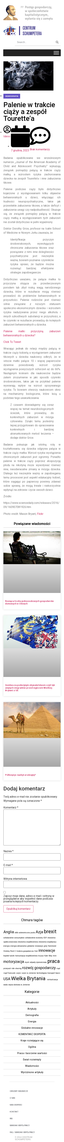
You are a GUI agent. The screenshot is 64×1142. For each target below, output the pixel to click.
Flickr (40, 513)
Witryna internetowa (15, 878)
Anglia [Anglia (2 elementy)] (8, 932)
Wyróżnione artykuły (32, 1072)
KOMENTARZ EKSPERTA (32, 1034)
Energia (32, 1021)
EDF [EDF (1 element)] (45, 938)
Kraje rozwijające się (32, 1040)
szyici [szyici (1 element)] (18, 973)
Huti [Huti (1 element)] (36, 951)
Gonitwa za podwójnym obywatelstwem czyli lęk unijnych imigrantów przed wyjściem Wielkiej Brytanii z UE (30, 688)
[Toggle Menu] (56, 52)
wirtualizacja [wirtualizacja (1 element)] (52, 979)
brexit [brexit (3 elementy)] (50, 931)
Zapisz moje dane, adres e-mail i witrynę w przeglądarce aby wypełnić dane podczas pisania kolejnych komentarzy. (28, 899)
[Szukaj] (57, 42)
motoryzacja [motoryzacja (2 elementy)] (13, 961)
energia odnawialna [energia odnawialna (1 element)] (18, 946)
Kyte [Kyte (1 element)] (46, 956)
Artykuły (32, 1008)
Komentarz (10, 807)
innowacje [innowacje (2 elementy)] (46, 950)
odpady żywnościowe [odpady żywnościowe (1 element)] (38, 962)
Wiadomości (32, 1066)
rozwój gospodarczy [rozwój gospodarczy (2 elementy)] (39, 968)
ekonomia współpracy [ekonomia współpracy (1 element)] (47, 942)
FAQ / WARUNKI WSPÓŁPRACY (22, 1132)
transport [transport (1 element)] (51, 973)
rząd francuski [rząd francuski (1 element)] (9, 973)
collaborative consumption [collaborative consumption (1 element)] (13, 938)
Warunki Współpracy (20, 1125)
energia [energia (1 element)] (6, 946)
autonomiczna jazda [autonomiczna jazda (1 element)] (27, 932)
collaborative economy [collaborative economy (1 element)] (34, 938)
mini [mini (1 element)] (54, 956)
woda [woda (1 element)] (5, 985)
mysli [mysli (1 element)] (27, 962)
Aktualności (32, 1002)
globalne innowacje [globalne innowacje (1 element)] (35, 946)
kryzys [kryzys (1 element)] (41, 956)
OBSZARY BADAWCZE (19, 1091)
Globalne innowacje (32, 1027)
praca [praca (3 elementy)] (53, 961)
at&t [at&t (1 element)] (16, 932)
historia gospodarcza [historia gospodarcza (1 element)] (25, 951)
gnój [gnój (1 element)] (45, 946)
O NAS (12, 1098)
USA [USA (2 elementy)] (6, 979)
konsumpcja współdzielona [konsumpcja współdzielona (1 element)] (26, 956)
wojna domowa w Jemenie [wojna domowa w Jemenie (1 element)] (19, 985)
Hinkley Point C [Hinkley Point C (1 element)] (9, 951)
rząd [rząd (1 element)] (58, 968)
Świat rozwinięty (32, 1059)
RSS (11, 1118)
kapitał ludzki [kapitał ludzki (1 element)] (9, 956)
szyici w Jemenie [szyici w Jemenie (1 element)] (29, 973)
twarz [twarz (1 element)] (57, 973)
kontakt (14, 1112)
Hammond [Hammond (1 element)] (52, 946)
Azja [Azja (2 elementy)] (39, 932)
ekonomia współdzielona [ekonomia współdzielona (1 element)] (28, 942)
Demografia (11, 96)
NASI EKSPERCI (16, 1105)
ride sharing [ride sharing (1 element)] (16, 968)
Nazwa (8, 851)
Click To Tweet (12, 342)
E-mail (8, 865)
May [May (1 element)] (50, 956)
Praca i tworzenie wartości (32, 1053)
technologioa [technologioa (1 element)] (42, 973)
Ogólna (32, 1046)
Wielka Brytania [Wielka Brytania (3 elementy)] (29, 978)
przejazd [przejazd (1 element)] (7, 968)
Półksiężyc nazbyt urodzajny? (20, 775)
